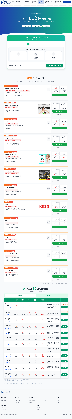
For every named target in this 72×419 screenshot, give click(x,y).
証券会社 (59, 398)
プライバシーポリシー (48, 414)
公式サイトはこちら (59, 111)
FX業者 (59, 400)
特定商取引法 (39, 407)
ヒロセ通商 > (8, 339)
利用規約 (54, 414)
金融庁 (2, 407)
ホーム (13, 2)
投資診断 (45, 400)
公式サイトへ (64, 306)
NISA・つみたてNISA (33, 400)
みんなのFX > (8, 356)
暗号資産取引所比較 (49, 2)
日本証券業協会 (4, 409)
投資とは (16, 398)
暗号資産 (31, 402)
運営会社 (2, 398)
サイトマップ (39, 410)
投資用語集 (17, 402)
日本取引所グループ (4, 410)
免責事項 (38, 409)
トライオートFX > (8, 369)
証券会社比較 (34, 2)
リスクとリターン (18, 400)
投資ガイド (18, 2)
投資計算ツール (58, 2)
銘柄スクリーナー (26, 2)
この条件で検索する (54, 65)
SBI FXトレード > (8, 321)
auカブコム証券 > (8, 376)
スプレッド (52, 296)
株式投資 (31, 398)
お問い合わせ (3, 400)
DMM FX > (8, 314)
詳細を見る (59, 97)
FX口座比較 (41, 2)
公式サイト (60, 94)
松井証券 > (8, 333)
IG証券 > (8, 350)
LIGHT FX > (8, 362)
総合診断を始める (67, 2)
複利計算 (45, 398)
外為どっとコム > (8, 328)
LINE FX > (8, 344)
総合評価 (20, 296)
